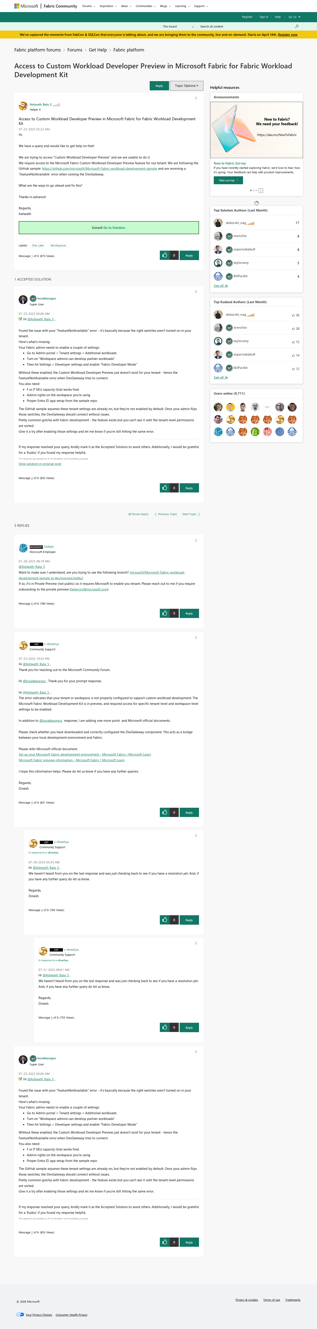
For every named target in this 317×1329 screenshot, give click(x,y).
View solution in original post (40, 463)
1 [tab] (251, 190)
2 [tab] (253, 190)
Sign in (264, 16)
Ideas (124, 6)
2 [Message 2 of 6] (32, 478)
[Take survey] (228, 180)
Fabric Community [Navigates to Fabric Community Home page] (60, 6)
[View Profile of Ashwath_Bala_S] (41, 104)
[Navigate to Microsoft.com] (26, 6)
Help (278, 16)
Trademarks (292, 1300)
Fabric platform (128, 49)
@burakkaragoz (34, 681)
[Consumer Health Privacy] (71, 1315)
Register (247, 16)
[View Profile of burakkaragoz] (46, 298)
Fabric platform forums (37, 49)
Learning (180, 6)
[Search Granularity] (178, 26)
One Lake (38, 245)
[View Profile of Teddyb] (49, 546)
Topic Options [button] (185, 85)
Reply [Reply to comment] (189, 488)
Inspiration (106, 6)
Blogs (163, 6)
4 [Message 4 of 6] (42, 910)
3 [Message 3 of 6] (32, 802)
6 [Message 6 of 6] (32, 603)
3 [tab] (256, 190)
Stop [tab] (261, 190)
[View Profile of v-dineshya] (51, 644)
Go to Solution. (114, 227)
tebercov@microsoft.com (89, 589)
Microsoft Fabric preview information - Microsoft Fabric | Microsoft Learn (72, 760)
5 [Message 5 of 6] (52, 1017)
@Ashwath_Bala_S (41, 319)
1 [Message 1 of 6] (32, 256)
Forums (87, 6)
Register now (287, 34)
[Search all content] (250, 26)
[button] (196, 98)
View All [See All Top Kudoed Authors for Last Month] (221, 377)
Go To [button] (293, 17)
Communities (144, 6)
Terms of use (271, 1300)
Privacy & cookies (247, 1300)
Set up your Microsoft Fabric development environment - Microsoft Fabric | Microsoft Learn (85, 754)
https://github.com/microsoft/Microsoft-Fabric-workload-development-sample (99, 168)
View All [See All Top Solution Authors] (221, 285)
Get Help (98, 49)
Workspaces (58, 245)
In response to (43, 852)
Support (199, 6)
